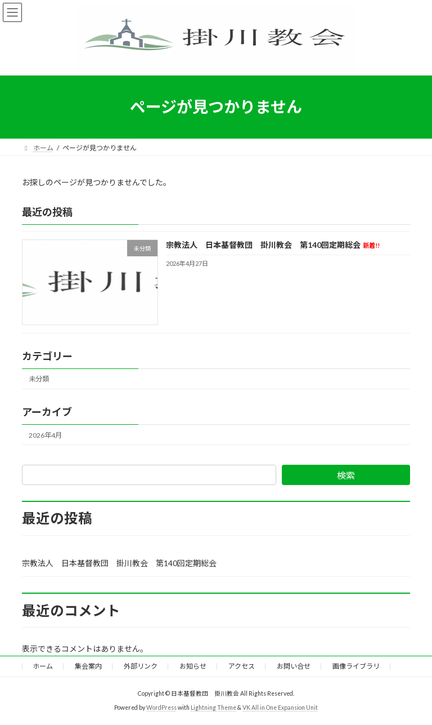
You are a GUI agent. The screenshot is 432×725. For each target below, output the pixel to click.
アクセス (241, 666)
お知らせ (192, 666)
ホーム (43, 666)
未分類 (39, 379)
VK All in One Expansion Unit (280, 707)
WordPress (161, 707)
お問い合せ (293, 666)
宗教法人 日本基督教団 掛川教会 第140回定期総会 (273, 245)
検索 (346, 475)
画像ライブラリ (356, 666)
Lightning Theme (213, 707)
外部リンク (141, 666)
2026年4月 (45, 434)
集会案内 (88, 666)
